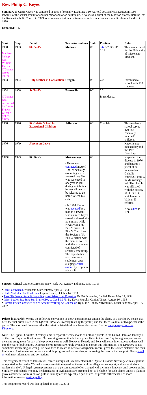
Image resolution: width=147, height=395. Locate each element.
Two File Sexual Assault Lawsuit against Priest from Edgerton (40, 296)
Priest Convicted (13, 289)
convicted (71, 166)
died (134, 208)
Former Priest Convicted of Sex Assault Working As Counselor (40, 302)
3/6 (102, 47)
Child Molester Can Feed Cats (21, 293)
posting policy (34, 377)
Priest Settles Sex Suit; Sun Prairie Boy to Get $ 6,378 (35, 299)
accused (75, 208)
